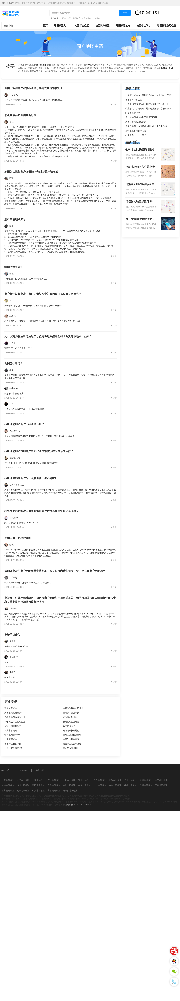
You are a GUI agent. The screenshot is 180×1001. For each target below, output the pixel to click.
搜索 (125, 13)
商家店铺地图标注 (12, 726)
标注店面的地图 (70, 717)
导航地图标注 (74, 798)
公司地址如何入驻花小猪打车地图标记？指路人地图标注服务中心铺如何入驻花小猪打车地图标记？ (141, 167)
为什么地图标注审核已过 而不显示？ (142, 117)
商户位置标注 (10, 708)
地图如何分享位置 (133, 99)
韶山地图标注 (7, 790)
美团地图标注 (102, 798)
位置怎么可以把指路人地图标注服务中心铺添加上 (148, 108)
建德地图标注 (130, 785)
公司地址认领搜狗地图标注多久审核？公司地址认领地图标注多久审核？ (141, 150)
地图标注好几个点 (71, 713)
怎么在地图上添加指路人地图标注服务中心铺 (146, 126)
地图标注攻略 (123, 25)
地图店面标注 (10, 739)
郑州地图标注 (84, 780)
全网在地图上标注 (71, 721)
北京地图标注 (7, 780)
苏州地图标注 (54, 780)
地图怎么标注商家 (71, 739)
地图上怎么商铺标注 (13, 713)
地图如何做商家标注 (13, 748)
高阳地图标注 (38, 785)
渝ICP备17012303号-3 (51, 805)
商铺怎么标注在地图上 (14, 721)
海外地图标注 (87, 18)
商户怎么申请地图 (71, 748)
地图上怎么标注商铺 (72, 735)
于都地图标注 (161, 785)
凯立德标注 (115, 798)
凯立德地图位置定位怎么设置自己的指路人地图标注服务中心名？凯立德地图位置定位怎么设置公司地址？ (141, 219)
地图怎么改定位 (132, 113)
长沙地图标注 (115, 780)
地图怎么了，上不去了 (135, 135)
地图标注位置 (82, 25)
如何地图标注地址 (12, 735)
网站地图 (126, 798)
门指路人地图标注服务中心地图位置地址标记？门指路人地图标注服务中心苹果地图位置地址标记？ (141, 202)
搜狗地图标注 (60, 798)
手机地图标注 (32, 798)
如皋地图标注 (84, 785)
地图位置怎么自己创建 (135, 122)
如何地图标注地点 (71, 730)
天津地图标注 (23, 780)
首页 (45, 25)
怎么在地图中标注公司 (14, 717)
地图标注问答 (143, 25)
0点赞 (114, 104)
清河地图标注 (23, 785)
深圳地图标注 (146, 780)
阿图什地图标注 (70, 790)
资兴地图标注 (23, 790)
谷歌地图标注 (46, 798)
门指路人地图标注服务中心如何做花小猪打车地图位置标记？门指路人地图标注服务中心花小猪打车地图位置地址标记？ (141, 184)
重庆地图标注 (161, 780)
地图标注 (76, 18)
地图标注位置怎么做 (72, 744)
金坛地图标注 (69, 785)
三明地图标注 (146, 785)
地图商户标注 (102, 25)
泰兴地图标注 (115, 785)
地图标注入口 (61, 25)
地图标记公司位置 (166, 25)
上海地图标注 (38, 780)
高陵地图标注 (54, 790)
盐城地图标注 (100, 785)
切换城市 (10, 3)
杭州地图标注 (69, 780)
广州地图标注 (130, 780)
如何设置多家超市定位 (135, 130)
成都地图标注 (7, 785)
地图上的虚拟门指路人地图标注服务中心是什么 (147, 104)
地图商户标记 (65, 18)
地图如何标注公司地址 (73, 708)
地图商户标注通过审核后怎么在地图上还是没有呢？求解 (151, 95)
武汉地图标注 (100, 780)
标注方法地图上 (70, 726)
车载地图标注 (7, 798)
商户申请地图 (10, 730)
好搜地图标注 (88, 798)
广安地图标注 (38, 790)
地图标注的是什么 (12, 744)
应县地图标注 (54, 785)
